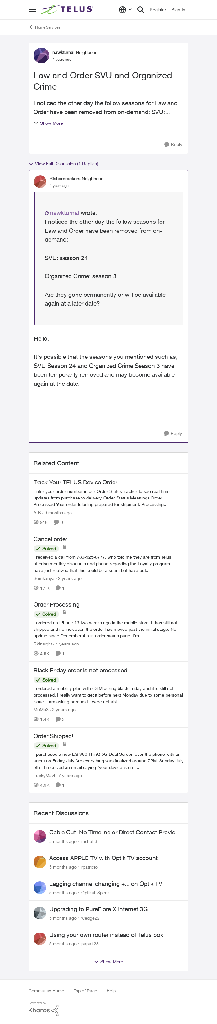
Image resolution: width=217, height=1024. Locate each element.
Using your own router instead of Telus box (106, 934)
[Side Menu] (32, 9)
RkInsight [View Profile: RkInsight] (43, 643)
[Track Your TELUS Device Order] (108, 498)
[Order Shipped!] (108, 760)
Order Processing (57, 604)
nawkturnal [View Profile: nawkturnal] (63, 52)
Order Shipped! (53, 736)
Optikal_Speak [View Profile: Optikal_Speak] (95, 892)
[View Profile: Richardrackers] (40, 181)
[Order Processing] (108, 629)
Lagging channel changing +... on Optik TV (105, 883)
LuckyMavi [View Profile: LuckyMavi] (44, 775)
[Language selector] (125, 9)
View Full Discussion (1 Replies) (63, 163)
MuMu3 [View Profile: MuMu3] (41, 709)
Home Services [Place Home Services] (44, 26)
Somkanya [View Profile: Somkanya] (44, 578)
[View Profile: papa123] (40, 939)
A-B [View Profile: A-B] (37, 512)
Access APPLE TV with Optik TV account (103, 857)
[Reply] (173, 144)
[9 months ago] (57, 512)
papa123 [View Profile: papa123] (90, 943)
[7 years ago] (69, 775)
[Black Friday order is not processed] (108, 695)
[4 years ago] (66, 643)
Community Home (46, 990)
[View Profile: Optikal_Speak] (40, 887)
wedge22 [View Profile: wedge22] (90, 918)
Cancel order (50, 539)
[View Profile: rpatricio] (40, 862)
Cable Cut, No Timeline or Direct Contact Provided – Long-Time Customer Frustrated (115, 832)
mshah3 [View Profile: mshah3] (89, 841)
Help (111, 990)
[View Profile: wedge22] (40, 913)
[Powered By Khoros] (108, 1009)
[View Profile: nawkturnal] (41, 55)
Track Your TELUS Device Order (75, 482)
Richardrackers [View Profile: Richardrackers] (65, 178)
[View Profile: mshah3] (40, 836)
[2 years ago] (69, 578)
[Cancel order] (108, 563)
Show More (48, 123)
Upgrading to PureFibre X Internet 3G (98, 909)
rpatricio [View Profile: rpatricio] (89, 867)
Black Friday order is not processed (80, 670)
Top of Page (85, 990)
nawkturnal (64, 212)
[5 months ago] (63, 841)
